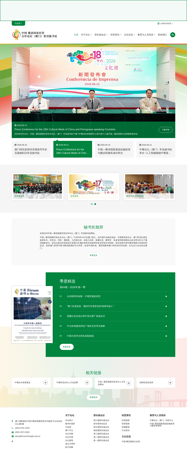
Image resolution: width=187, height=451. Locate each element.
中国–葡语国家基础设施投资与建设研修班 (162, 425)
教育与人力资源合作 (135, 196)
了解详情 (166, 130)
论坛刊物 (69, 434)
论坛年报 (69, 437)
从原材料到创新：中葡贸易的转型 (83, 296)
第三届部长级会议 (101, 434)
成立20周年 (70, 444)
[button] (17, 189)
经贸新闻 (126, 420)
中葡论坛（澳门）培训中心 (161, 420)
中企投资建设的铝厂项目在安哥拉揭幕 (86, 326)
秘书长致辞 (70, 424)
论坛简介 (69, 420)
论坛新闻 (69, 440)
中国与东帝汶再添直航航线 (80, 336)
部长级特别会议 (100, 424)
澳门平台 (69, 430)
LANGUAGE (165, 23)
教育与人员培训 (146, 35)
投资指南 (126, 424)
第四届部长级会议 (101, 430)
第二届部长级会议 (101, 437)
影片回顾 (69, 447)
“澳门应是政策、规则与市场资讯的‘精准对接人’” (90, 306)
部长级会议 (101, 35)
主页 (76, 35)
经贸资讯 (115, 35)
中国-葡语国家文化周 (131, 441)
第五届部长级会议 (101, 427)
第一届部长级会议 (101, 440)
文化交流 (129, 35)
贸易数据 (126, 427)
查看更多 (93, 255)
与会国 (68, 427)
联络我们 (162, 35)
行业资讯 (126, 430)
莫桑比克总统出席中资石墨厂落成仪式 (86, 316)
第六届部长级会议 (101, 420)
